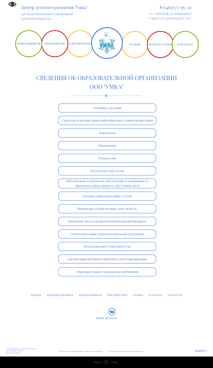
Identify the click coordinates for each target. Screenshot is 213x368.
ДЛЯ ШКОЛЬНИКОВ (90, 295)
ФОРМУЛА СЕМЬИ (160, 44)
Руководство (107, 158)
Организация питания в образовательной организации (107, 259)
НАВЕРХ (200, 351)
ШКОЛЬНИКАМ (55, 43)
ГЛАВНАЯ (36, 295)
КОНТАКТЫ (185, 44)
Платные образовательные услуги (107, 196)
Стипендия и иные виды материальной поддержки (107, 234)
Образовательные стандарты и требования (107, 272)
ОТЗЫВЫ (135, 44)
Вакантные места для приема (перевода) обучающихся (107, 221)
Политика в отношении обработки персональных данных (81, 351)
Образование (107, 146)
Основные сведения (107, 108)
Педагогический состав (107, 171)
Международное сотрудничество (107, 246)
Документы (107, 133)
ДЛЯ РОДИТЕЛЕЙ (80, 43)
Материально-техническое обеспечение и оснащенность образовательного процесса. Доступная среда (107, 183)
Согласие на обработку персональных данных (125, 351)
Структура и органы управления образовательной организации (107, 120)
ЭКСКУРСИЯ (174, 295)
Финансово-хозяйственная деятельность (107, 209)
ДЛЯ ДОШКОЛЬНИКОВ (60, 295)
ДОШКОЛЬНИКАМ (29, 43)
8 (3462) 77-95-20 (175, 7)
